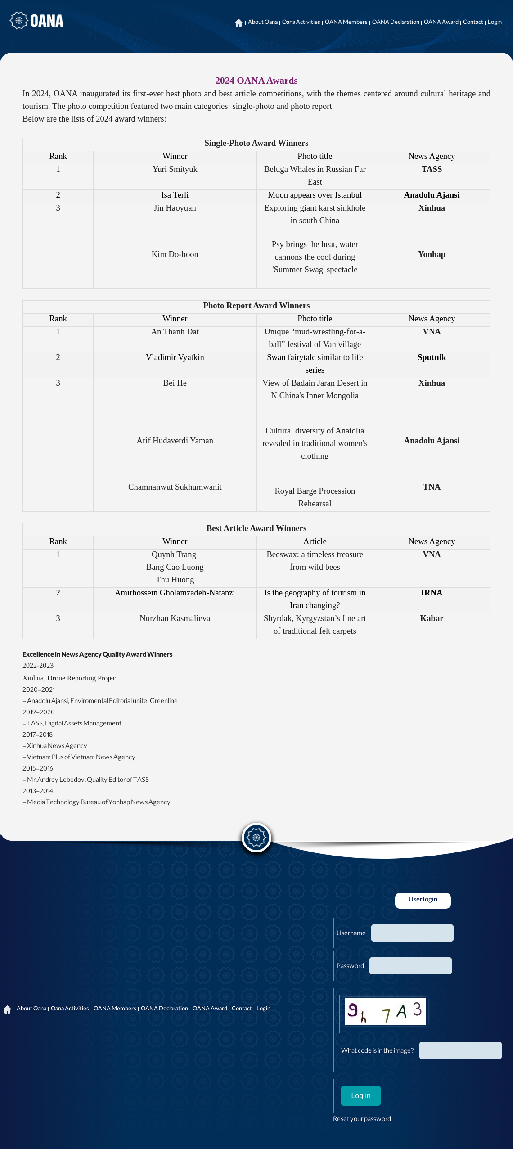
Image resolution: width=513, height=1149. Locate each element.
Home (238, 23)
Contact (473, 23)
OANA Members (346, 23)
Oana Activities (301, 23)
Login (495, 23)
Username (351, 934)
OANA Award (441, 23)
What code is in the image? (377, 1051)
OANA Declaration (395, 23)
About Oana (263, 23)
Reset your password (362, 1120)
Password (350, 967)
